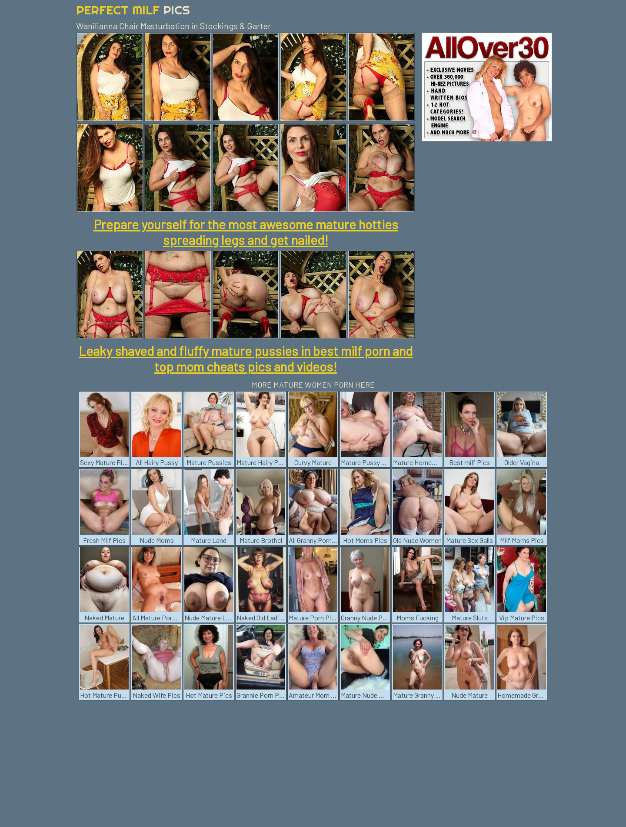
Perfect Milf (133, 9)
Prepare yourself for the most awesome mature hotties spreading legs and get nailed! (245, 232)
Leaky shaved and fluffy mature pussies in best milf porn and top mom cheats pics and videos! (246, 358)
